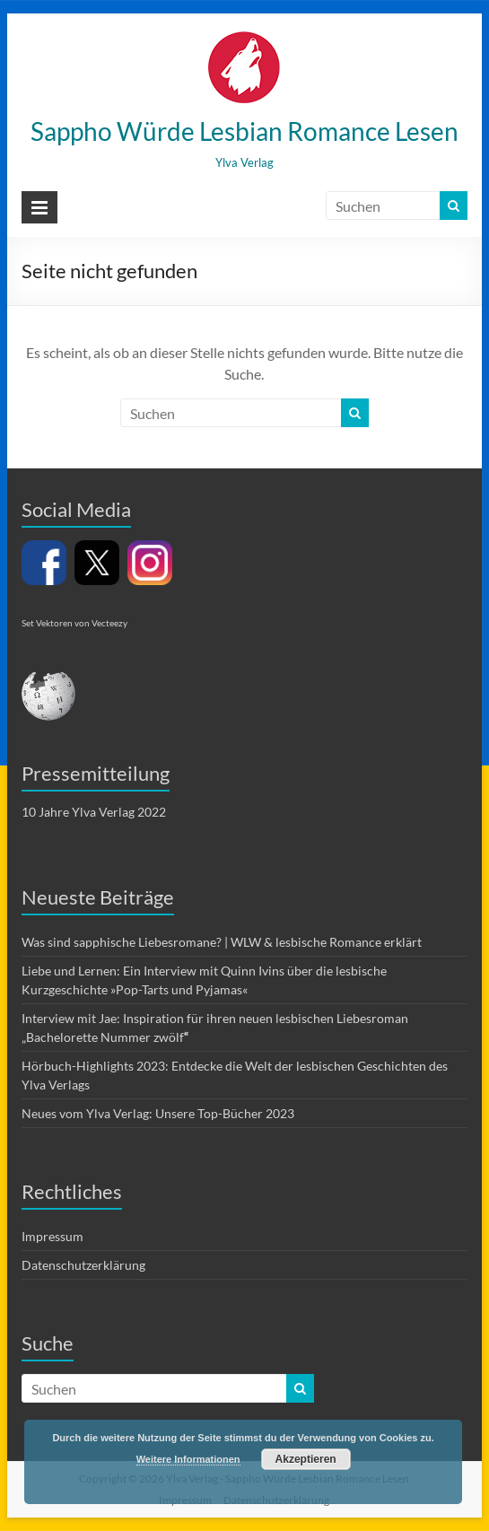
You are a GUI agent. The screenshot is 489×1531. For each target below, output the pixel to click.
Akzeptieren (305, 1459)
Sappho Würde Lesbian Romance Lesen (244, 131)
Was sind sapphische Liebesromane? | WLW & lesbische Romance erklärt (222, 941)
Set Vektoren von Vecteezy (74, 622)
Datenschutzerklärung (83, 1265)
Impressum (52, 1236)
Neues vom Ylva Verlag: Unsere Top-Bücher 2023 (158, 1113)
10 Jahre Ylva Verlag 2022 (94, 811)
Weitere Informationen (188, 1459)
